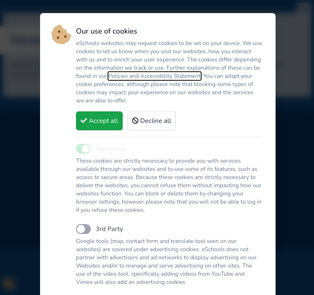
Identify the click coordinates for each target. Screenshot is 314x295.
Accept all (99, 120)
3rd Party (109, 229)
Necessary (111, 148)
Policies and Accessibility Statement (154, 76)
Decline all (151, 120)
